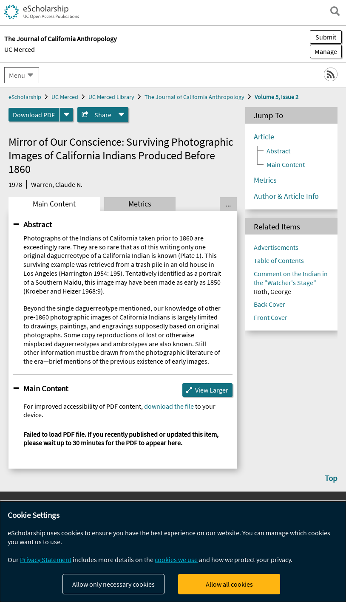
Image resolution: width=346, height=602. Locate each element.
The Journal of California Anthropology (194, 97)
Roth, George (272, 291)
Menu (17, 75)
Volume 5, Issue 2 (276, 97)
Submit (325, 37)
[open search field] (335, 11)
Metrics (139, 204)
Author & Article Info (286, 196)
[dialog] (173, 551)
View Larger (211, 390)
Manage (323, 51)
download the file (169, 406)
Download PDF (34, 114)
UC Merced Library (111, 97)
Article (264, 136)
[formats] (66, 115)
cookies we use (176, 559)
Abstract (37, 224)
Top (331, 478)
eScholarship (25, 97)
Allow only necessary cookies (113, 584)
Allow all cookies (229, 584)
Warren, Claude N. (56, 184)
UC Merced (19, 49)
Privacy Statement (45, 559)
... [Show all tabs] (228, 204)
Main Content (54, 204)
